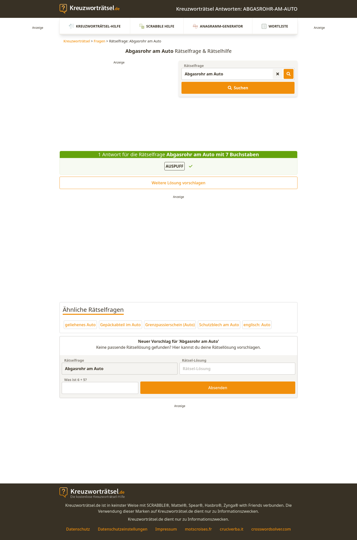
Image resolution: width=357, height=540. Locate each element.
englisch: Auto (256, 324)
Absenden (217, 387)
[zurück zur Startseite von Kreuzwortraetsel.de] (92, 9)
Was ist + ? (75, 379)
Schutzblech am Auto (219, 324)
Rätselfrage (194, 65)
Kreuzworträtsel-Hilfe (94, 26)
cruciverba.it (231, 529)
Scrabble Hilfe (156, 26)
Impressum (166, 529)
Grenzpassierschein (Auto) (170, 324)
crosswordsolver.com (271, 529)
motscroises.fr (198, 529)
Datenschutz (78, 529)
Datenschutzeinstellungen (122, 529)
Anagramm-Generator (218, 26)
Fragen (99, 41)
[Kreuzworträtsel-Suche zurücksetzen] (278, 74)
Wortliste (275, 26)
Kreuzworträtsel (76, 41)
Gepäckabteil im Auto (120, 324)
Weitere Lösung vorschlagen (179, 183)
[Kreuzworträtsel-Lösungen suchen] (289, 74)
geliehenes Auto (80, 324)
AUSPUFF (174, 166)
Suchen (238, 88)
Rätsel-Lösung (194, 360)
